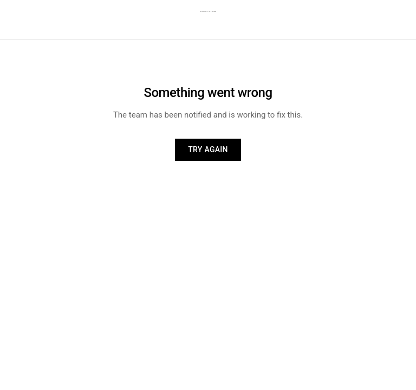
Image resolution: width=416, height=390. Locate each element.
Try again (207, 149)
